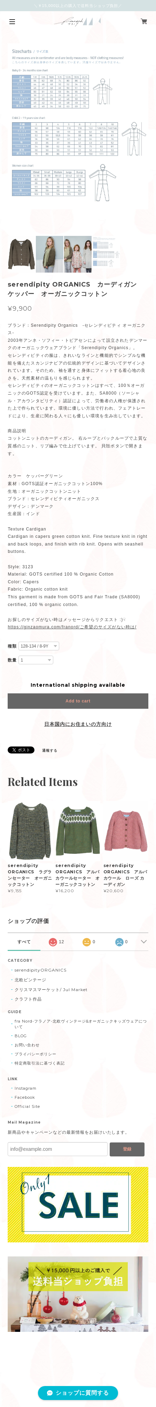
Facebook (25, 1097)
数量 (12, 660)
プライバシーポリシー (35, 1054)
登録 (127, 1149)
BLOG (21, 1035)
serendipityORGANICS (40, 970)
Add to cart (77, 701)
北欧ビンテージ (30, 979)
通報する (49, 750)
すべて (24, 941)
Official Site (27, 1106)
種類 (12, 646)
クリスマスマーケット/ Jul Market (51, 989)
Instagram (26, 1088)
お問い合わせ (27, 1044)
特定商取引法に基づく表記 (40, 1063)
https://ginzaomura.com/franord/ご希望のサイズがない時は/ (72, 627)
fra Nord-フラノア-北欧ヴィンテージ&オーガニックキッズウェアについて (81, 1024)
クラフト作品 (28, 999)
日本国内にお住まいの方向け (78, 724)
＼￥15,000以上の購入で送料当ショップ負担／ (78, 5)
